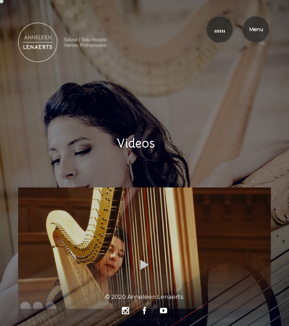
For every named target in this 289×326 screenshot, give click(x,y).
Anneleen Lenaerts (155, 296)
